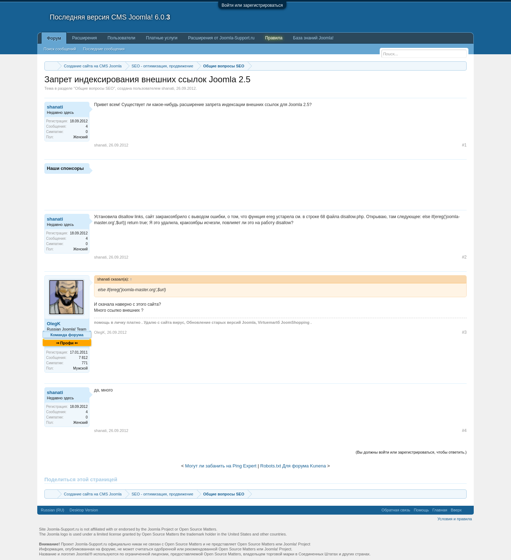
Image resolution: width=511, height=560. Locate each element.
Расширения (84, 37)
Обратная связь (395, 510)
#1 (464, 145)
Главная (439, 510)
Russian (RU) (52, 510)
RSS (467, 510)
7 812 (83, 358)
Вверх (456, 510)
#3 (464, 332)
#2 (464, 257)
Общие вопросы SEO (94, 88)
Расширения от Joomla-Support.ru (221, 37)
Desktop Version (84, 510)
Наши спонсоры (65, 168)
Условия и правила (455, 519)
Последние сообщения (104, 49)
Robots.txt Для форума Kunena (293, 465)
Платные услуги (161, 37)
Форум (54, 38)
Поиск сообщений (60, 49)
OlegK (53, 323)
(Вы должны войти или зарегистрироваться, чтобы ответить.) (411, 452)
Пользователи (121, 37)
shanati (167, 88)
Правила (273, 37)
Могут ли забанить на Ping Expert (221, 465)
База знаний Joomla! (313, 37)
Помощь (421, 510)
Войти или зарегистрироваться (252, 5)
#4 (464, 430)
